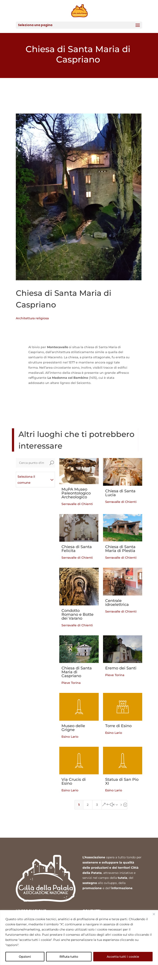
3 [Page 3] (97, 805)
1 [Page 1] (78, 805)
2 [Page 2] (88, 805)
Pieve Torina (71, 683)
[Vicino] (154, 914)
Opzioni (25, 957)
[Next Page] (114, 804)
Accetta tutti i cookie (123, 957)
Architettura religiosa (32, 318)
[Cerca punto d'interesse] (32, 463)
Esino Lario (69, 737)
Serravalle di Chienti (77, 504)
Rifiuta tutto (69, 957)
